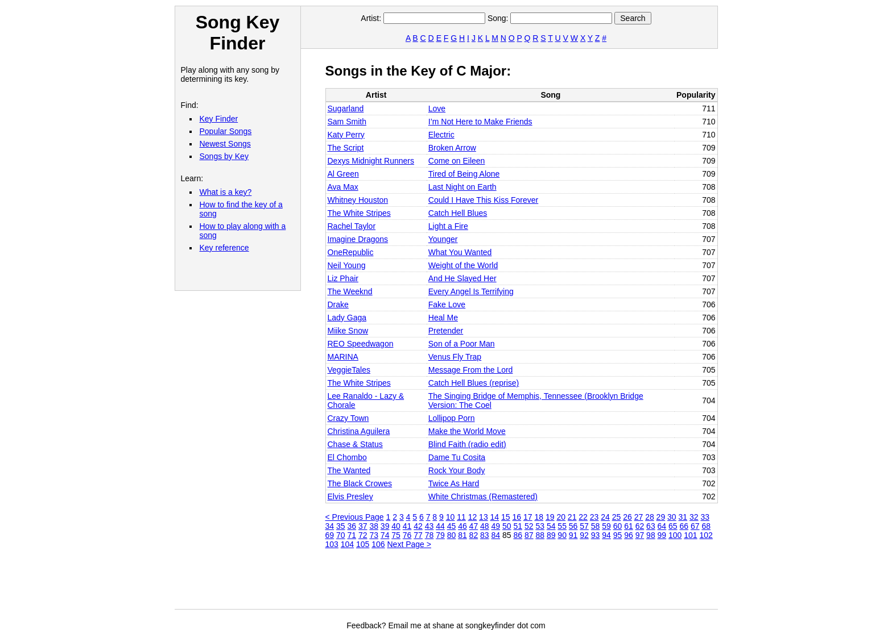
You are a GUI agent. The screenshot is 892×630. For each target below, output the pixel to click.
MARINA (343, 356)
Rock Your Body (456, 470)
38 (373, 526)
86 (517, 535)
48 (484, 526)
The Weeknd (350, 291)
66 (684, 526)
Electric (441, 134)
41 (407, 526)
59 (606, 526)
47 (473, 526)
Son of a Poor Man (461, 343)
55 (562, 526)
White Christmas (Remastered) (483, 496)
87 (529, 535)
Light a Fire (448, 226)
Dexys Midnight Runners (371, 160)
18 (538, 516)
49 (496, 526)
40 (395, 526)
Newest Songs (225, 143)
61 (628, 526)
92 (584, 535)
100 (675, 535)
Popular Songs (226, 131)
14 (494, 516)
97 (640, 535)
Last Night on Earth (462, 186)
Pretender (445, 330)
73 (373, 535)
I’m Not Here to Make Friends (480, 121)
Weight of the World (463, 265)
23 (594, 516)
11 (461, 516)
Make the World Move (467, 431)
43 (429, 526)
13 (483, 516)
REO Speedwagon (361, 343)
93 (595, 535)
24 (605, 516)
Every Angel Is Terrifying (471, 291)
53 (539, 526)
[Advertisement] (532, 583)
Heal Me (443, 317)
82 (473, 535)
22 (583, 516)
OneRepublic (351, 252)
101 (690, 535)
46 (462, 526)
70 (340, 535)
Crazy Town (348, 418)
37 (362, 526)
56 (573, 526)
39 (385, 526)
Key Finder (219, 118)
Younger (443, 239)
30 (671, 516)
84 (496, 535)
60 (617, 526)
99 (662, 535)
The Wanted (349, 470)
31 (683, 516)
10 (450, 516)
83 (484, 535)
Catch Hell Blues (458, 213)
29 (661, 516)
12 (472, 516)
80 (451, 535)
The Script (346, 147)
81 (462, 535)
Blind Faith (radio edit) (467, 444)
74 (385, 535)
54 (551, 526)
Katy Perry (346, 134)
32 (694, 516)
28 (649, 516)
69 (329, 535)
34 (329, 526)
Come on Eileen (456, 160)
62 (640, 526)
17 (527, 516)
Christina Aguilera (359, 431)
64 (662, 526)
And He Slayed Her (462, 278)
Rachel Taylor (352, 226)
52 (529, 526)
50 (506, 526)
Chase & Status (355, 444)
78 (429, 535)
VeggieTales (349, 369)
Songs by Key (224, 156)
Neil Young (347, 265)
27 (638, 516)
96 (628, 535)
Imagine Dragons (358, 239)
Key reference (224, 247)
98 (650, 535)
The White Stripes (359, 213)
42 (418, 526)
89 (551, 535)
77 (418, 535)
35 (340, 526)
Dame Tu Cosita (456, 457)
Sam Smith (347, 121)
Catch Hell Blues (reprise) (473, 382)
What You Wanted (460, 252)
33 (704, 516)
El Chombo (347, 457)
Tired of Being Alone (464, 173)
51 (517, 526)
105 (362, 544)
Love (436, 108)
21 (572, 516)
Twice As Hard (453, 483)
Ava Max (343, 186)
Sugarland (346, 108)
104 (347, 544)
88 (539, 535)
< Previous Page (354, 516)
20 (560, 516)
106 (378, 544)
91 (573, 535)
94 (606, 535)
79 (440, 535)
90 (562, 535)
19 (550, 516)
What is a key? (226, 192)
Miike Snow (348, 330)
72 (362, 535)
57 (584, 526)
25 (616, 516)
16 (517, 516)
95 (617, 535)
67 (695, 526)
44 (440, 526)
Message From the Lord (470, 369)
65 (673, 526)
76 (407, 535)
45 (451, 526)
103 (331, 544)
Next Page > (409, 544)
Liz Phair (343, 278)
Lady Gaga (347, 317)
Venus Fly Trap (454, 356)
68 (706, 526)
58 (595, 526)
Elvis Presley (350, 496)
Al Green (343, 173)
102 (706, 535)
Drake (338, 304)
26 (627, 516)
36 (351, 526)
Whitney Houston (358, 200)
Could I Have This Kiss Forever (483, 200)
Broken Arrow (452, 147)
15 (505, 516)
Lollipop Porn (451, 418)
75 (395, 535)
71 (351, 535)
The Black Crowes (360, 483)
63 (650, 526)
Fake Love (446, 304)
